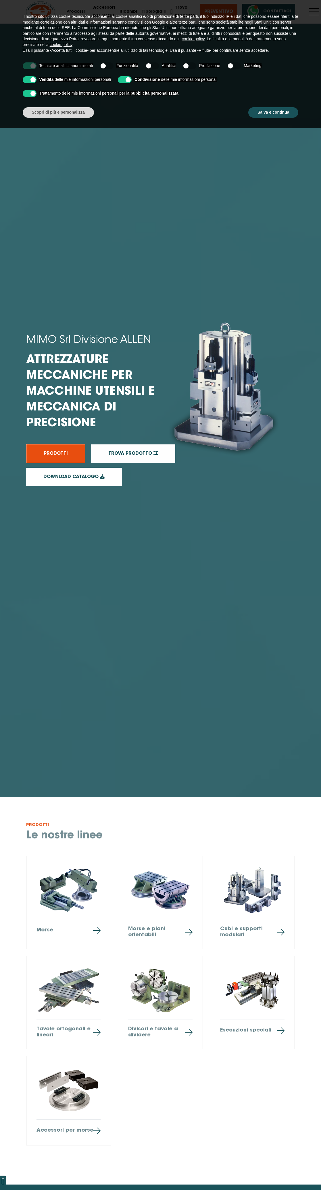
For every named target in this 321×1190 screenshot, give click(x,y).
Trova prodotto (182, 12)
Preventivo (218, 11)
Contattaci (268, 12)
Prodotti (56, 453)
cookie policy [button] (193, 1101)
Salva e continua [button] (273, 1174)
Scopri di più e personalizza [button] (58, 1174)
